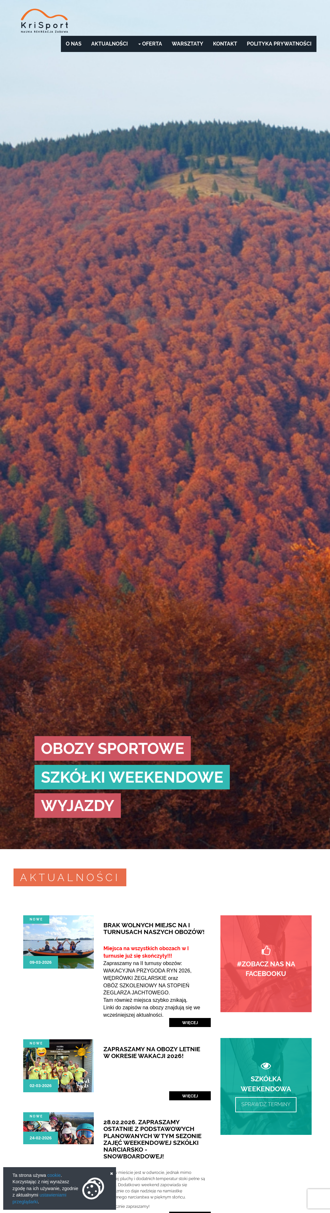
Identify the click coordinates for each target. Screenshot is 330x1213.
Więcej (190, 1022)
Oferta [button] (150, 44)
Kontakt (225, 44)
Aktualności (109, 44)
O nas (74, 44)
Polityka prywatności (279, 44)
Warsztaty (187, 44)
